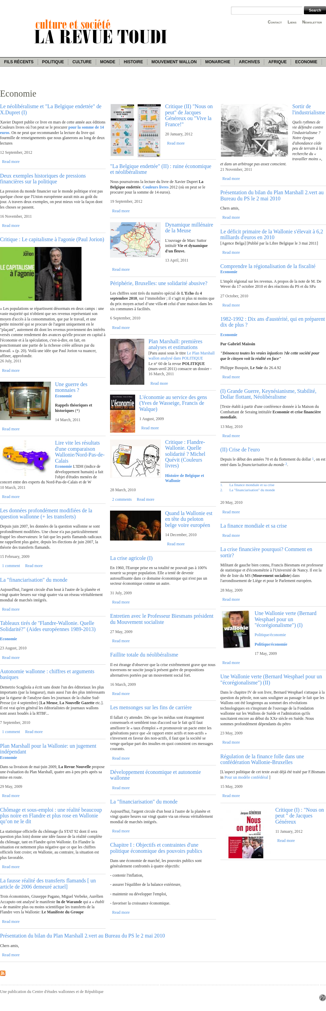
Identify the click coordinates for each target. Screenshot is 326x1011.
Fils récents (19, 62)
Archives (249, 62)
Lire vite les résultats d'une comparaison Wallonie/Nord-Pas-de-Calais (80, 451)
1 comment (11, 565)
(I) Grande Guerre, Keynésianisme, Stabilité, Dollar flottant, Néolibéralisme (268, 394)
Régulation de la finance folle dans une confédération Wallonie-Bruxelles (262, 759)
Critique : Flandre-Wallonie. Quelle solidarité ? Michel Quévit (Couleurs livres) (185, 454)
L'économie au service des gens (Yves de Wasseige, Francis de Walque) (173, 403)
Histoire (133, 62)
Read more (11, 161)
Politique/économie (270, 634)
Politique (53, 62)
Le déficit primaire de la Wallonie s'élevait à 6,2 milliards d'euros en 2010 (271, 234)
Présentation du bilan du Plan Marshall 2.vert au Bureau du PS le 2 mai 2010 (272, 195)
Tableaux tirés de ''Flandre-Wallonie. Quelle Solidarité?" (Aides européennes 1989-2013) (48, 626)
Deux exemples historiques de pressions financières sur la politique (43, 178)
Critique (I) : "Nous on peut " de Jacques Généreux (299, 816)
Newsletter (312, 22)
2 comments (122, 499)
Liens (292, 22)
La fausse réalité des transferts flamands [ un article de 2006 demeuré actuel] (48, 883)
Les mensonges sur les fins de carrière (151, 707)
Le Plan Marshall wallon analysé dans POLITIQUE (181, 356)
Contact (275, 22)
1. (221, 485)
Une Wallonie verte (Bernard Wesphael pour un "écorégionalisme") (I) (285, 619)
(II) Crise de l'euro (240, 449)
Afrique (277, 62)
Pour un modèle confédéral (246, 777)
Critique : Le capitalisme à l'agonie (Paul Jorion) (52, 239)
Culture (81, 62)
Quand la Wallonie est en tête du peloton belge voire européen (188, 519)
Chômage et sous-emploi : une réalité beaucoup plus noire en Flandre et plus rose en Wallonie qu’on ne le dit (51, 816)
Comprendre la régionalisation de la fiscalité (267, 266)
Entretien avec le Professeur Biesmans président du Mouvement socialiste (161, 619)
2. (221, 490)
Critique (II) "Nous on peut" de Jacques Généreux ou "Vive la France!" (189, 115)
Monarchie (217, 62)
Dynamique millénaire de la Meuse (189, 227)
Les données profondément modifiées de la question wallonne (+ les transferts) (46, 513)
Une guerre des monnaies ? (71, 387)
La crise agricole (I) (131, 558)
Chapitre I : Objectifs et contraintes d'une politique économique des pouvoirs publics (156, 847)
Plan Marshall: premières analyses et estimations (175, 344)
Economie (306, 62)
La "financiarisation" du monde (33, 580)
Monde (107, 62)
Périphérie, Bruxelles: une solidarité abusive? (158, 283)
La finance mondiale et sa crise (251, 485)
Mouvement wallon (174, 62)
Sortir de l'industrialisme (308, 109)
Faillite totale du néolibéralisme (144, 655)
